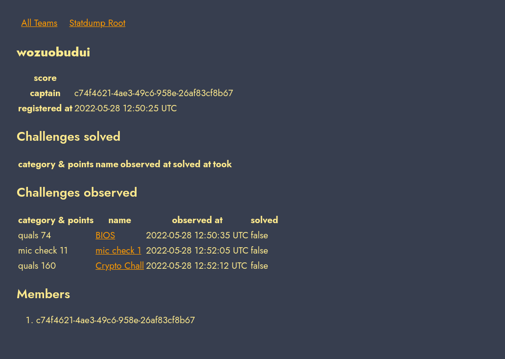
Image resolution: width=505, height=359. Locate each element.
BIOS (105, 235)
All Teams (39, 22)
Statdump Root (97, 22)
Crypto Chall (119, 265)
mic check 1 (118, 250)
